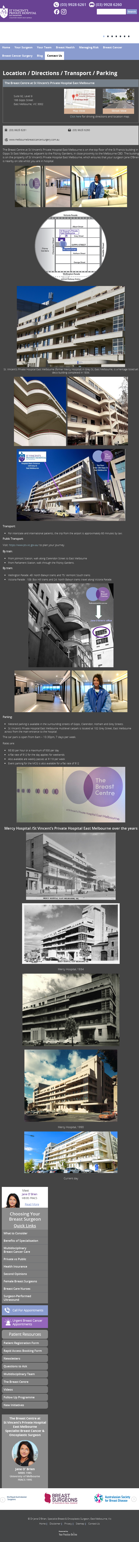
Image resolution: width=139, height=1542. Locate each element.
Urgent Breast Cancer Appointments (27, 1322)
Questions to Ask (15, 1366)
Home (6, 47)
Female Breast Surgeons (20, 1281)
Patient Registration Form (21, 1343)
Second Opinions (15, 1274)
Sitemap (80, 1523)
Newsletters (12, 1358)
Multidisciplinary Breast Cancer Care (17, 1250)
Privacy (68, 1523)
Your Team (44, 47)
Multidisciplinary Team (19, 1374)
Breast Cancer (112, 47)
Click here (75, 116)
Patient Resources (25, 1334)
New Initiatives (14, 1405)
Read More (32, 1204)
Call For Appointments (27, 1310)
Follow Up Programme (19, 1397)
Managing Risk (89, 47)
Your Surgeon (23, 47)
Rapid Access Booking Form (23, 1351)
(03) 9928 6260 (109, 4)
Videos (8, 1390)
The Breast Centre (16, 1382)
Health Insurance (15, 1266)
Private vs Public (15, 1259)
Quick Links (25, 1225)
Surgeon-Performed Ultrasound (17, 1298)
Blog (40, 56)
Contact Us (54, 56)
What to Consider (16, 1233)
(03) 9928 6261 (73, 4)
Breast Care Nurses (17, 1289)
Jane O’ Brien (25, 1196)
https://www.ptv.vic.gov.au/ (24, 545)
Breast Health (65, 47)
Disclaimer (55, 1523)
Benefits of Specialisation (21, 1241)
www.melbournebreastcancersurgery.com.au (34, 139)
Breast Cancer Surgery (17, 56)
